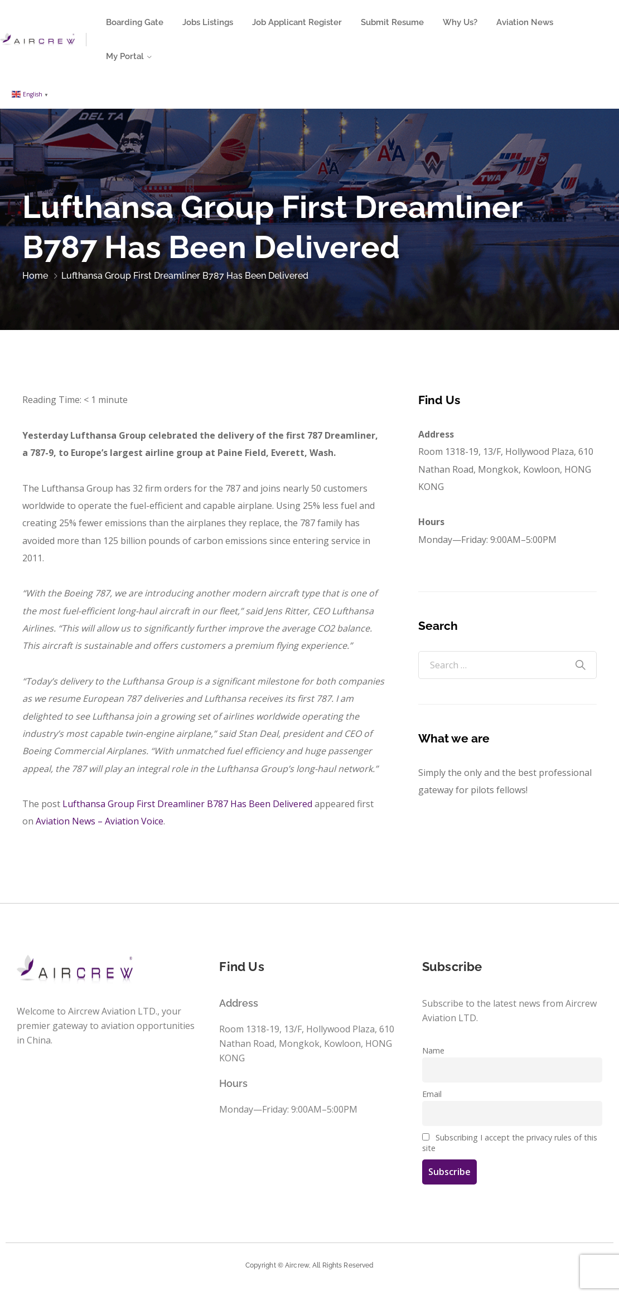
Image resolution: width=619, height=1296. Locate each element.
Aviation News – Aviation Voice (99, 821)
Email (432, 1094)
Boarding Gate (134, 22)
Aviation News (524, 22)
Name (433, 1050)
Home (35, 275)
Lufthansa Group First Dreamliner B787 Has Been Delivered (187, 804)
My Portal (125, 56)
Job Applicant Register (297, 22)
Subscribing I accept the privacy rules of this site (509, 1142)
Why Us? (460, 22)
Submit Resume (392, 22)
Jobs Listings (207, 22)
